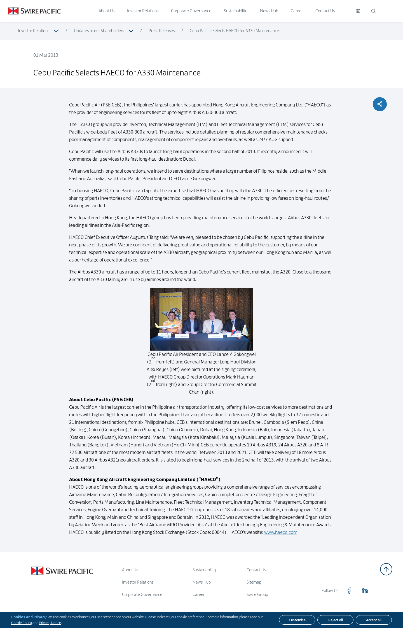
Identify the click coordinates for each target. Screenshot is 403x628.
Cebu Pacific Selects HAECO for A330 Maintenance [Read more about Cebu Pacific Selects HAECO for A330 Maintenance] (234, 30)
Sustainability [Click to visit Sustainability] (235, 10)
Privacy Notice (50, 622)
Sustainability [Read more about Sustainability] (204, 569)
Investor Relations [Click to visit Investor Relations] (142, 10)
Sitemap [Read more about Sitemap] (254, 582)
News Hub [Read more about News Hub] (202, 582)
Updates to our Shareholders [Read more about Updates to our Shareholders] (99, 30)
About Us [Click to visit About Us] (106, 10)
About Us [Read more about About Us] (130, 569)
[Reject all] (335, 620)
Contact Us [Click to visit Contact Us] (325, 10)
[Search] (373, 11)
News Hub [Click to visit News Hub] (269, 10)
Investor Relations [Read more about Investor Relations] (33, 30)
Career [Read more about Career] (199, 594)
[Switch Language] (358, 11)
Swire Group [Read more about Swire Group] (257, 594)
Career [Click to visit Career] (297, 10)
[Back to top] (386, 569)
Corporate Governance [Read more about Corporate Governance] (142, 594)
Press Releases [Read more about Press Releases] (162, 30)
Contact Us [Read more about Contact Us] (256, 569)
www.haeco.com (280, 545)
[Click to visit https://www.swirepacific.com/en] (30, 11)
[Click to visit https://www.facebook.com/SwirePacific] (349, 590)
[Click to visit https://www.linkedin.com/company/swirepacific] (365, 590)
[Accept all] (374, 620)
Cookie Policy (21, 622)
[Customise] (297, 620)
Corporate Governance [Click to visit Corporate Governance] (191, 10)
